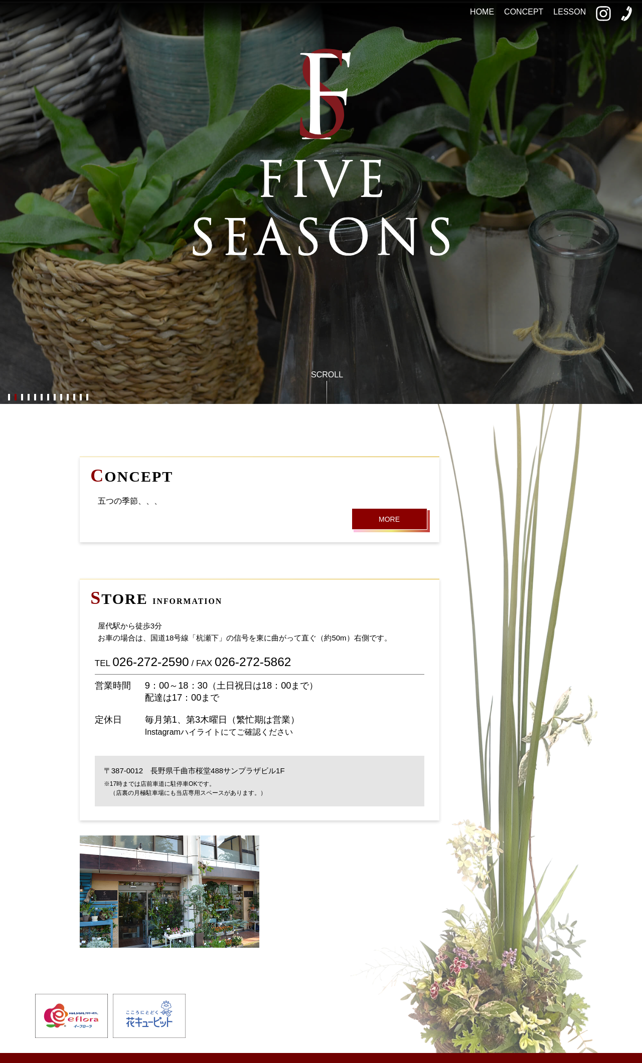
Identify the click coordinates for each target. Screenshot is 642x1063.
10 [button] (67, 397)
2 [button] (15, 397)
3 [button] (22, 397)
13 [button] (87, 397)
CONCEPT (523, 12)
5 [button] (35, 397)
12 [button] (80, 397)
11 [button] (74, 397)
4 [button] (28, 397)
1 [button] (9, 397)
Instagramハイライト (183, 732)
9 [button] (61, 397)
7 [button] (48, 397)
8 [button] (54, 397)
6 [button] (41, 397)
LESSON (569, 12)
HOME (482, 12)
